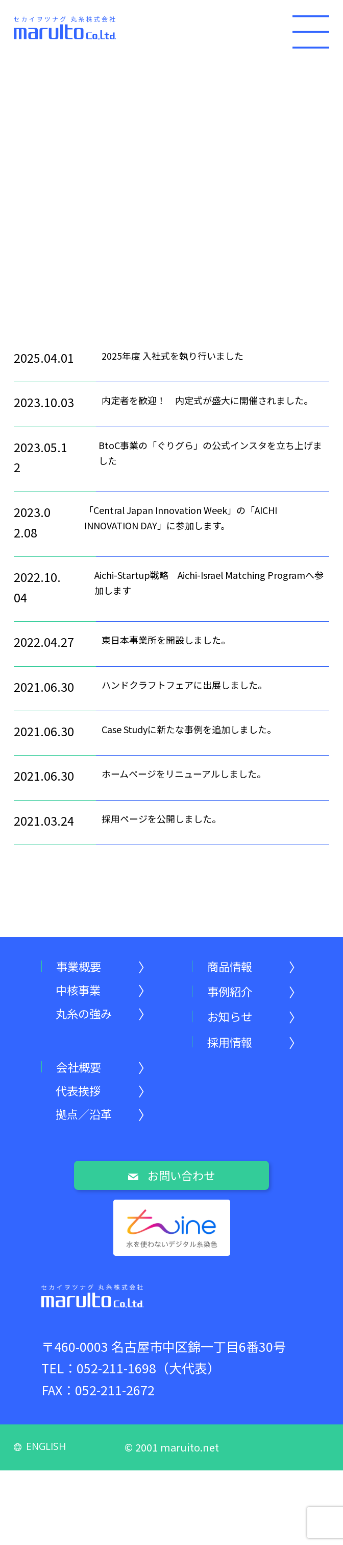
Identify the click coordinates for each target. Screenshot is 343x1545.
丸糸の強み (89, 1020)
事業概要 (83, 967)
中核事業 (83, 993)
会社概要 (83, 1073)
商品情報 (234, 967)
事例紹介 (234, 993)
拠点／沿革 (89, 1126)
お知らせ (234, 1020)
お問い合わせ (171, 1191)
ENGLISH (42, 1520)
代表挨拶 (83, 1099)
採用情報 (234, 1046)
